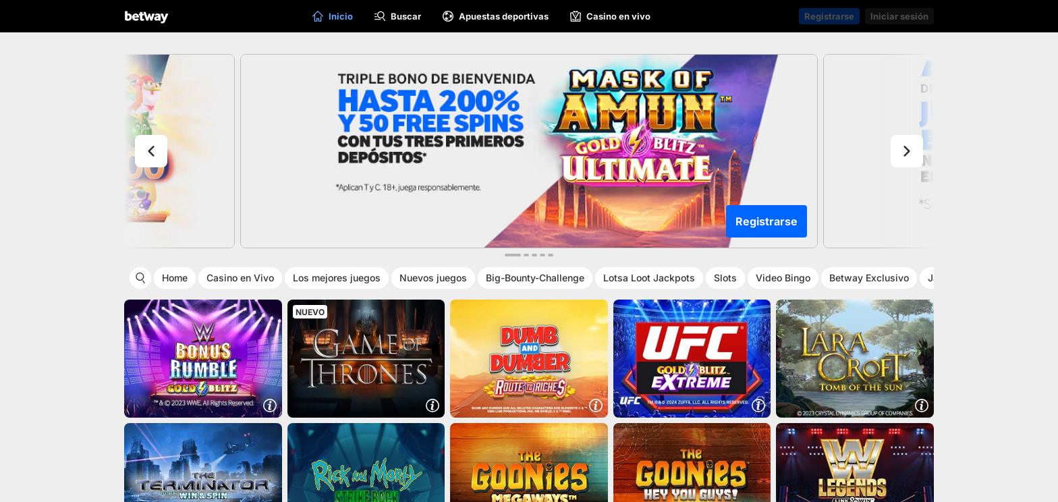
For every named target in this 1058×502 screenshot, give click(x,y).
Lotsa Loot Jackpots (649, 277)
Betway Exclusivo (869, 277)
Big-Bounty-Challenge (535, 277)
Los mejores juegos (337, 277)
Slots (725, 277)
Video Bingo (783, 277)
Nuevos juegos (433, 277)
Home (175, 277)
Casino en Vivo (240, 277)
